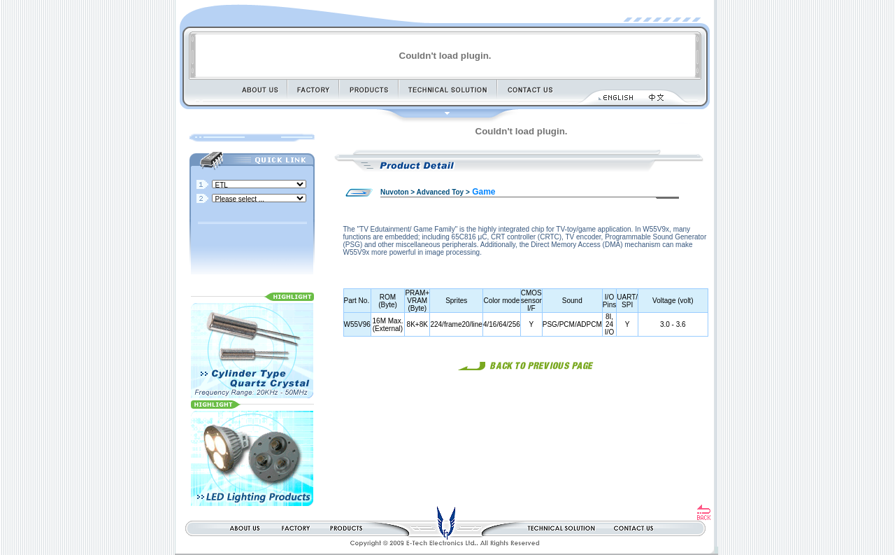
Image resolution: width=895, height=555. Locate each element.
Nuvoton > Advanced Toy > (425, 192)
